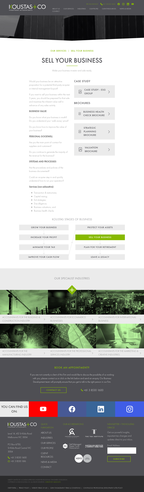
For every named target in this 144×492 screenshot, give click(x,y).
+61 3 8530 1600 (107, 4)
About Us (56, 9)
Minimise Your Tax (44, 247)
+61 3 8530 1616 (17, 461)
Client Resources (109, 9)
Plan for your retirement (100, 247)
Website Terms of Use (39, 488)
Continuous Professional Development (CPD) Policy (103, 488)
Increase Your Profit (44, 237)
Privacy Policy (24, 488)
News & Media (125, 9)
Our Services (68, 9)
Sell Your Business (82, 50)
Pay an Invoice (92, 4)
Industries (81, 9)
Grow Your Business (44, 227)
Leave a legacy (100, 257)
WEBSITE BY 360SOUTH (53, 482)
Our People (93, 9)
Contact (55, 11)
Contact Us (53, 390)
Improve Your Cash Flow (43, 257)
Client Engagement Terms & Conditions (65, 488)
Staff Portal (12, 488)
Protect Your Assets (100, 227)
